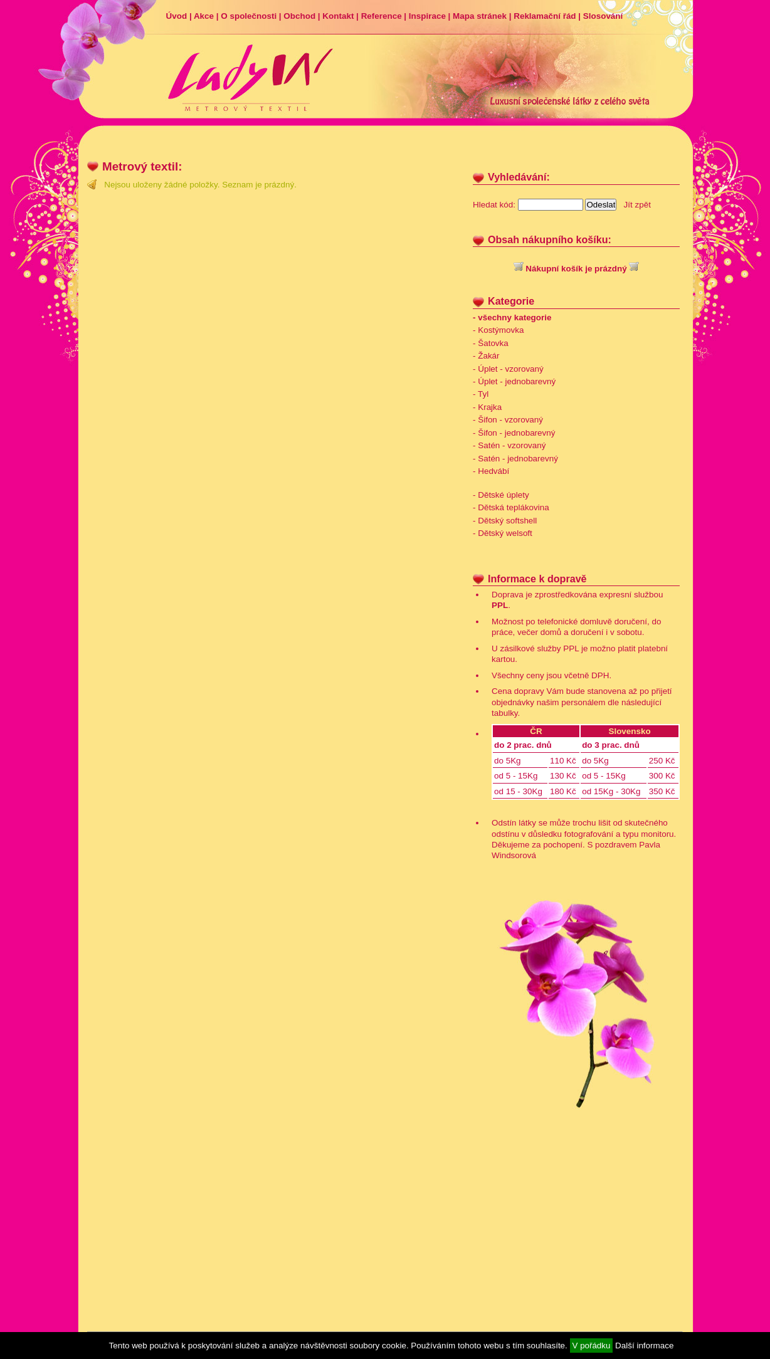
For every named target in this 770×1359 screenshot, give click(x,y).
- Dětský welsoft (502, 533)
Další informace (644, 1345)
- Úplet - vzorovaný (508, 369)
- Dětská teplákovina (511, 507)
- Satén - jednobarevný (515, 458)
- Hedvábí (491, 471)
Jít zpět (637, 204)
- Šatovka (491, 343)
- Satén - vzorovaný (509, 445)
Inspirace (427, 16)
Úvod (176, 16)
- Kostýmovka (498, 330)
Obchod (299, 16)
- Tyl (480, 394)
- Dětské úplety (501, 495)
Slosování (603, 16)
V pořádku (591, 1345)
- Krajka (487, 407)
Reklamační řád (545, 16)
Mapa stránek (480, 16)
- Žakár (486, 355)
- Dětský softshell (505, 520)
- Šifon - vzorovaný (508, 419)
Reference (381, 16)
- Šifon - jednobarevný (514, 433)
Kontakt (338, 16)
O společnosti (249, 16)
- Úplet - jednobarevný (514, 381)
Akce (204, 16)
